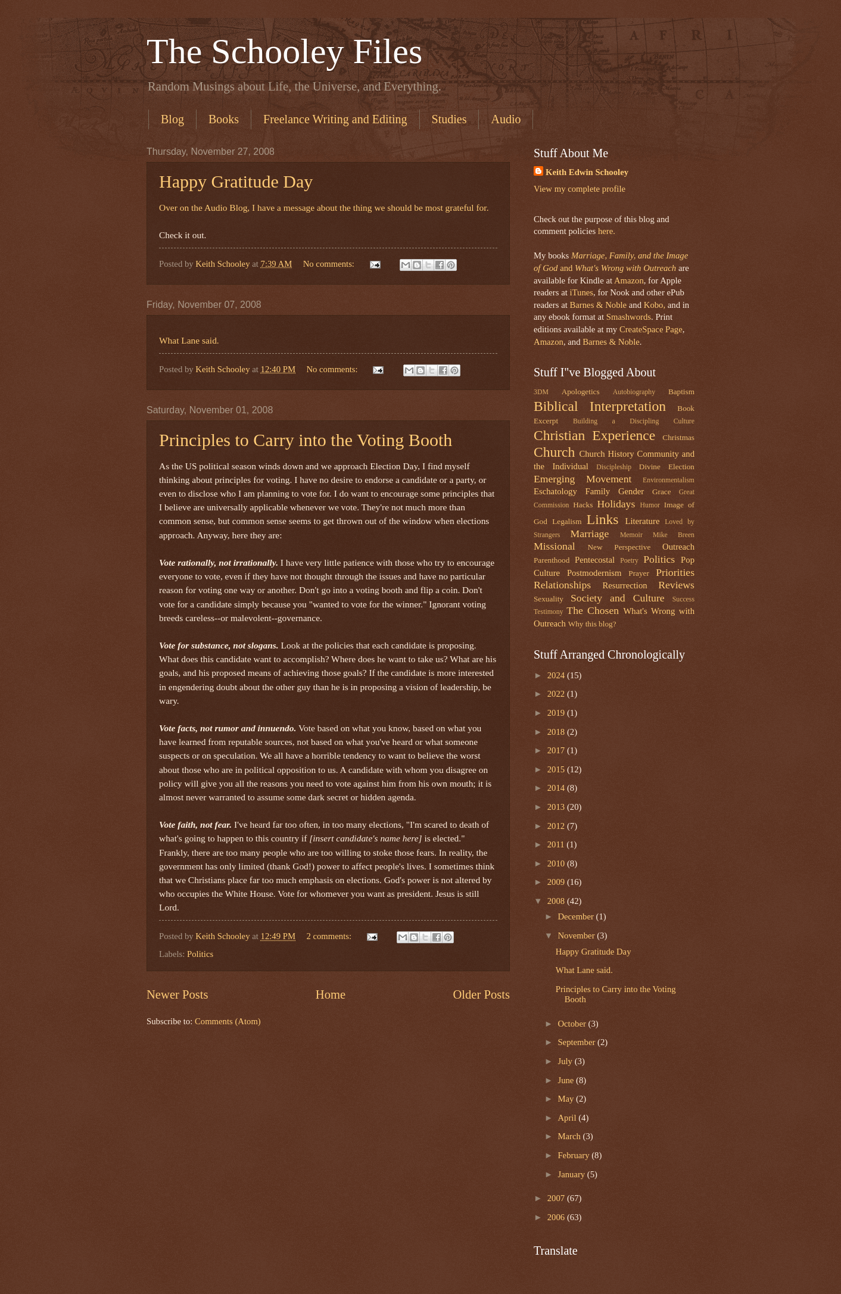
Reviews (676, 585)
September (577, 1042)
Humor (650, 505)
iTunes (580, 292)
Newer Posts (177, 994)
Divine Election (666, 466)
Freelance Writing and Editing (335, 119)
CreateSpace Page (651, 329)
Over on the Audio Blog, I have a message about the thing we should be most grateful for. (324, 207)
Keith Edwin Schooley (587, 172)
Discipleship (613, 467)
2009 (557, 882)
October (572, 1023)
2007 (557, 1198)
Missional (554, 546)
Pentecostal (595, 560)
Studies (449, 119)
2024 (557, 675)
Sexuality (548, 598)
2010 (557, 863)
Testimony (548, 612)
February (574, 1155)
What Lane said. (189, 340)
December (576, 916)
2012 (557, 826)
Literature (642, 521)
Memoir (631, 535)
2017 (557, 750)
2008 (557, 901)
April (567, 1117)
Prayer (638, 573)
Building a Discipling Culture (633, 421)
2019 (557, 713)
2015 (557, 769)
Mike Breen (673, 535)
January (572, 1174)
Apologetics (581, 391)
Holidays (616, 504)
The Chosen (592, 610)
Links (603, 519)
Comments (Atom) (228, 1021)
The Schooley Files (284, 51)
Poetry (629, 561)
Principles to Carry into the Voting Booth (305, 440)
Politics (200, 954)
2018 (557, 732)
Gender (631, 491)
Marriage (590, 534)
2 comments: (329, 936)
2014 (557, 788)
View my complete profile (579, 189)
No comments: (330, 264)
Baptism (681, 391)
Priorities (675, 572)
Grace (661, 491)
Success (683, 599)
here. (606, 231)
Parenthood (551, 560)
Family (597, 491)
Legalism (566, 521)
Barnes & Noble (598, 305)
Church (554, 452)
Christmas (678, 437)
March (570, 1136)
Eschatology (555, 491)
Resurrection (624, 585)
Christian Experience (594, 435)
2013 (557, 807)
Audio (506, 119)
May (566, 1098)
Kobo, (654, 305)
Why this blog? (592, 623)
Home (330, 994)
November (577, 935)
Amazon (629, 280)
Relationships (562, 585)
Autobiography (634, 392)
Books (223, 119)
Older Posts (481, 994)
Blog (172, 119)
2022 (557, 694)
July (565, 1061)
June (566, 1080)
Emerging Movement (582, 479)
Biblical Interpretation (600, 406)
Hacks (583, 504)
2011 (557, 844)
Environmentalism (668, 480)
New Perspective (619, 546)
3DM (541, 392)
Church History (606, 454)
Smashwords (628, 317)
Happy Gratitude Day (236, 181)
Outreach (678, 546)
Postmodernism (594, 573)
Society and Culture (618, 598)
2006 (557, 1217)
